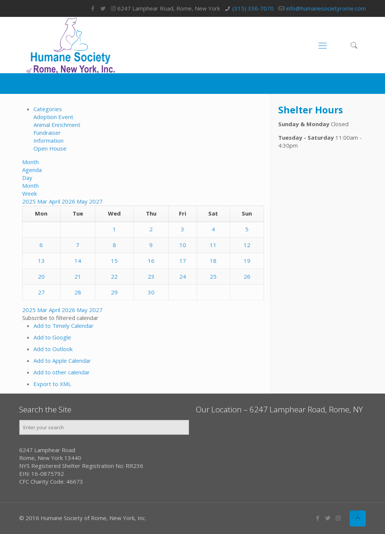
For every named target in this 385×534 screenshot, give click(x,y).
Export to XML (52, 384)
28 (77, 292)
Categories (47, 109)
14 (77, 260)
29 (114, 292)
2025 (29, 201)
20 (41, 276)
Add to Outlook (53, 349)
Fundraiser (47, 132)
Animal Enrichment (56, 124)
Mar (43, 201)
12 (247, 245)
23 (151, 276)
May (83, 201)
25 (213, 276)
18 (213, 260)
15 (114, 260)
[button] (60, 317)
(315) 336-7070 (253, 8)
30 (151, 292)
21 (77, 276)
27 (41, 292)
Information (48, 140)
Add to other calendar (61, 372)
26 (247, 276)
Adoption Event (53, 117)
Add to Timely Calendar (63, 325)
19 (247, 260)
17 (182, 260)
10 (182, 245)
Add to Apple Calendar (62, 360)
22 (114, 276)
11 (213, 245)
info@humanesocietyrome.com (326, 8)
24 (182, 276)
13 (41, 260)
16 (151, 260)
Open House (50, 148)
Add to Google (52, 337)
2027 (96, 201)
